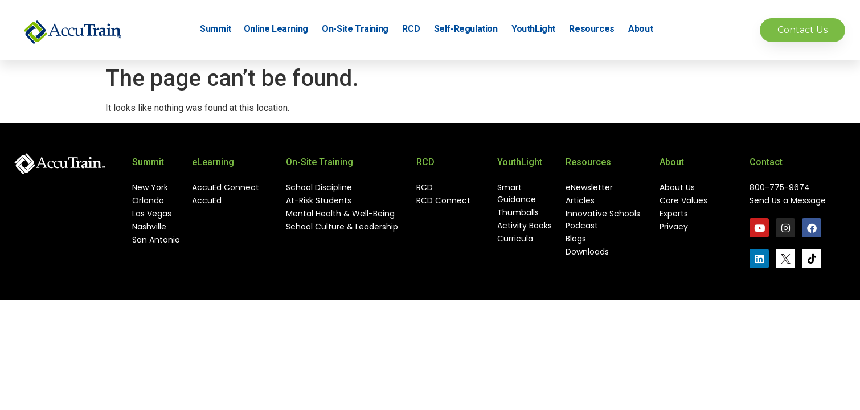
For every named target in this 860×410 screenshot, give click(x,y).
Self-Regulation (469, 28)
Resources (595, 28)
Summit (215, 28)
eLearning (213, 162)
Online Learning (279, 28)
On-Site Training (358, 28)
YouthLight (536, 28)
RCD (414, 28)
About (644, 28)
